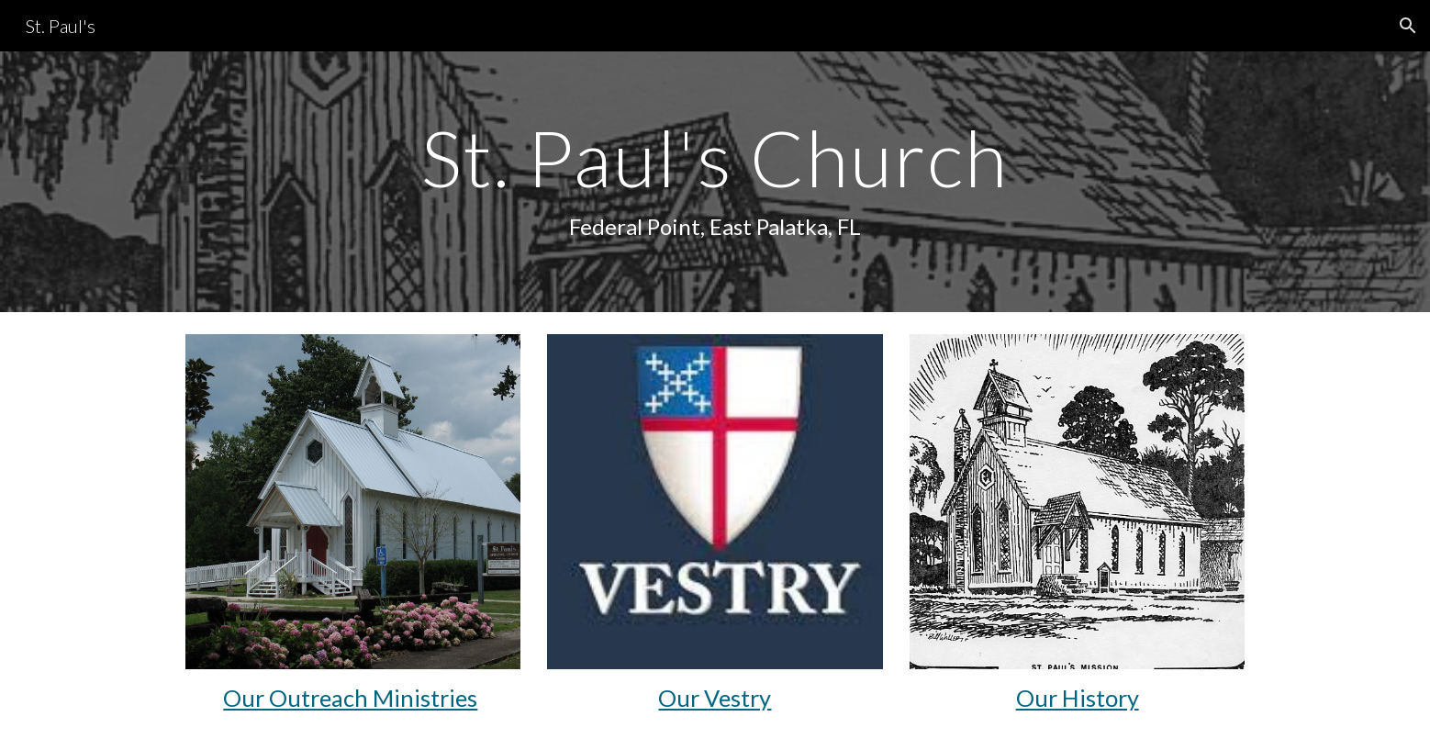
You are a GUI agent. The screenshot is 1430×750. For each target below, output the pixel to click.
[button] (1408, 26)
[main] (715, 181)
